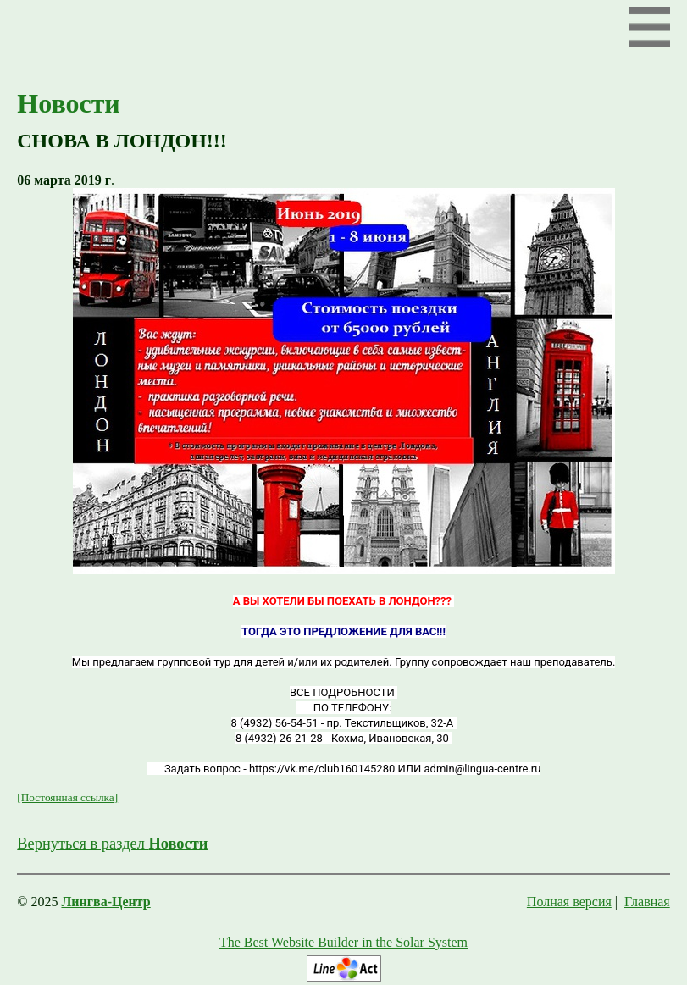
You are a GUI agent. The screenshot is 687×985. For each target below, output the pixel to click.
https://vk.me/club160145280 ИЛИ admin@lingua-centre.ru (394, 768)
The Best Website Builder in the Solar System (343, 942)
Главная (647, 901)
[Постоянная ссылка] (67, 797)
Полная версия (569, 901)
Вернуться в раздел (112, 843)
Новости (68, 103)
